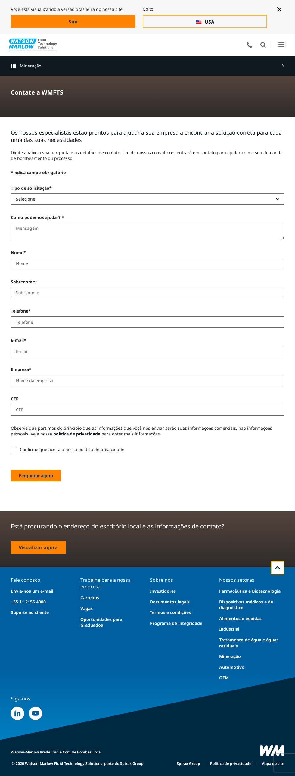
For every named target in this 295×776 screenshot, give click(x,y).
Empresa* (21, 369)
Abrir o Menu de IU (281, 44)
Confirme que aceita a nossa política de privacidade (72, 449)
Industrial (229, 629)
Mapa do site (272, 763)
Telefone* (21, 311)
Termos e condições (170, 612)
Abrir (263, 44)
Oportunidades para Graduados (101, 622)
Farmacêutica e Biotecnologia (250, 591)
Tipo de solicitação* (31, 188)
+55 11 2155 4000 (28, 602)
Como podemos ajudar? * (37, 217)
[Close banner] (279, 9)
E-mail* (18, 340)
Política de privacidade (230, 763)
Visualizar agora (38, 547)
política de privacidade (76, 434)
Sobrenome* (24, 282)
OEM (224, 678)
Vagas (86, 608)
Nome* (18, 252)
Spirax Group (188, 763)
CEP (15, 399)
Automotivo (231, 667)
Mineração (30, 66)
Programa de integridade (176, 623)
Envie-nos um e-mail (32, 591)
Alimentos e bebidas (240, 618)
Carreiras (89, 597)
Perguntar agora (36, 475)
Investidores (163, 591)
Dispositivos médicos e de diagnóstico (246, 605)
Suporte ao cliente (30, 612)
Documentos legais (170, 602)
